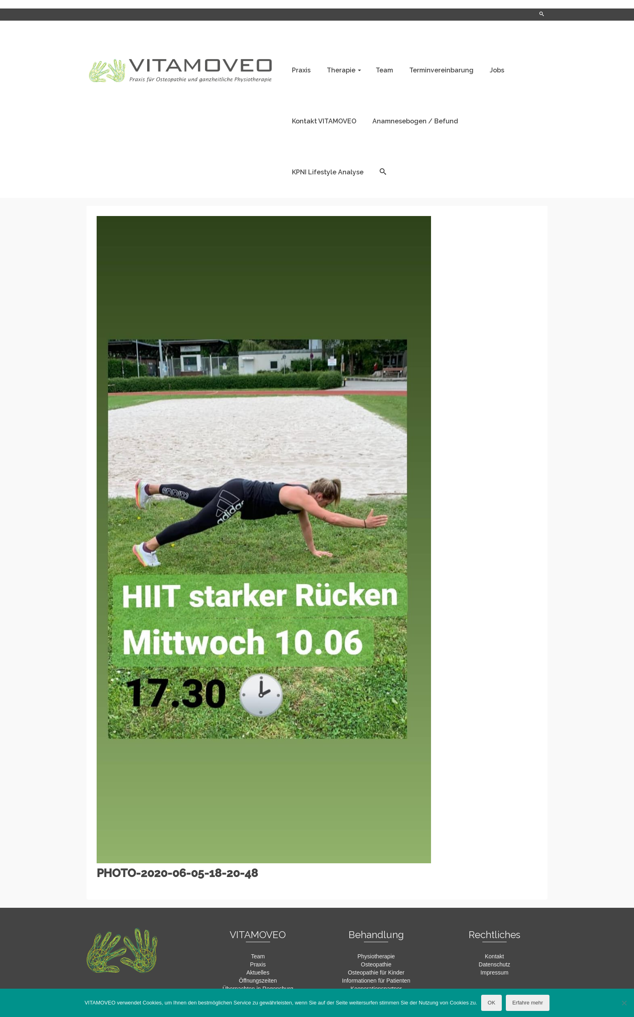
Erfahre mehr (527, 1003)
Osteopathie (376, 964)
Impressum (494, 972)
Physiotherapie (376, 956)
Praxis (258, 964)
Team (258, 956)
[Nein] (624, 1003)
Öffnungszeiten (258, 980)
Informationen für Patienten (376, 980)
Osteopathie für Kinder (376, 972)
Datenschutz (494, 964)
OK (491, 1003)
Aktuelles (257, 972)
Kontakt (494, 956)
